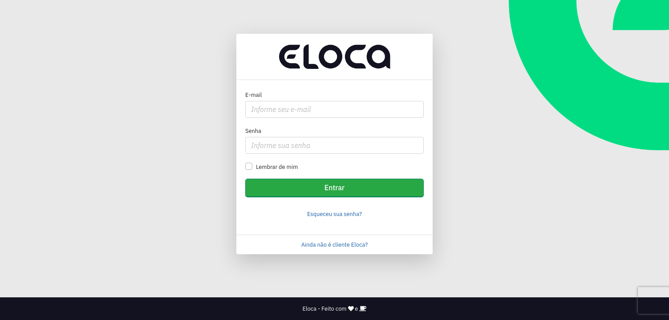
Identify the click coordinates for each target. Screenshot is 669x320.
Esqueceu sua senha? (334, 214)
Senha (253, 131)
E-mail (253, 95)
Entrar (334, 187)
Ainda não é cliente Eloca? (334, 244)
